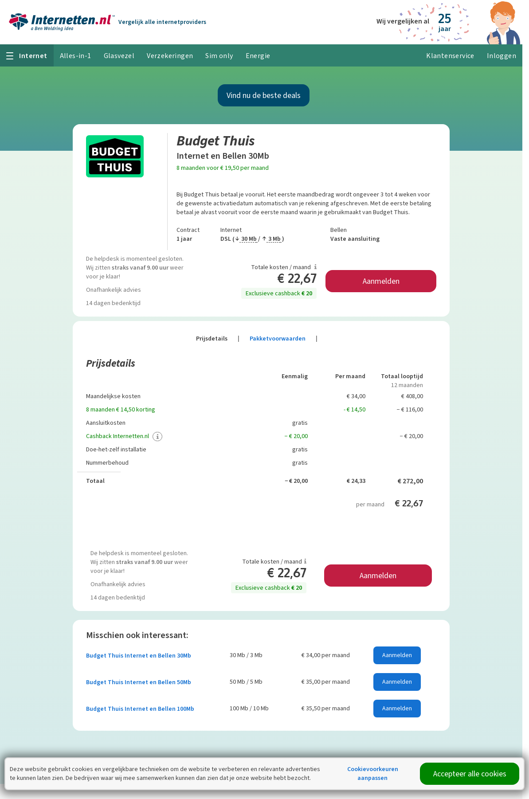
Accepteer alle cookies (469, 773)
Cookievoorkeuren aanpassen (372, 773)
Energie (258, 55)
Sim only (219, 55)
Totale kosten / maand (284, 267)
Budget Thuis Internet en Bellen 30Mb (138, 655)
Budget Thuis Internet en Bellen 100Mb (140, 709)
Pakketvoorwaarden (283, 338)
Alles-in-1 (75, 55)
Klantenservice (450, 55)
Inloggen (501, 55)
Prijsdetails (217, 338)
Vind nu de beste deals (264, 95)
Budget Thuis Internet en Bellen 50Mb (138, 682)
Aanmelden (381, 281)
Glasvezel (119, 55)
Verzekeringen (170, 55)
